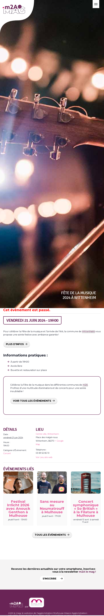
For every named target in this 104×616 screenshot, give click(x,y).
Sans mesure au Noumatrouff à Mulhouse (52, 506)
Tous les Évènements (50, 534)
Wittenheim (88, 331)
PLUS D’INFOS (15, 344)
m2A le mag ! (87, 571)
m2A (85, 385)
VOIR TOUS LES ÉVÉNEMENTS (32, 400)
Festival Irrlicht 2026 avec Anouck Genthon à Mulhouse (18, 508)
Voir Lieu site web (44, 457)
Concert (7, 453)
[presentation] (18, 482)
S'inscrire (52, 578)
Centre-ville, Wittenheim (47, 434)
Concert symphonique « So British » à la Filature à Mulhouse (86, 508)
